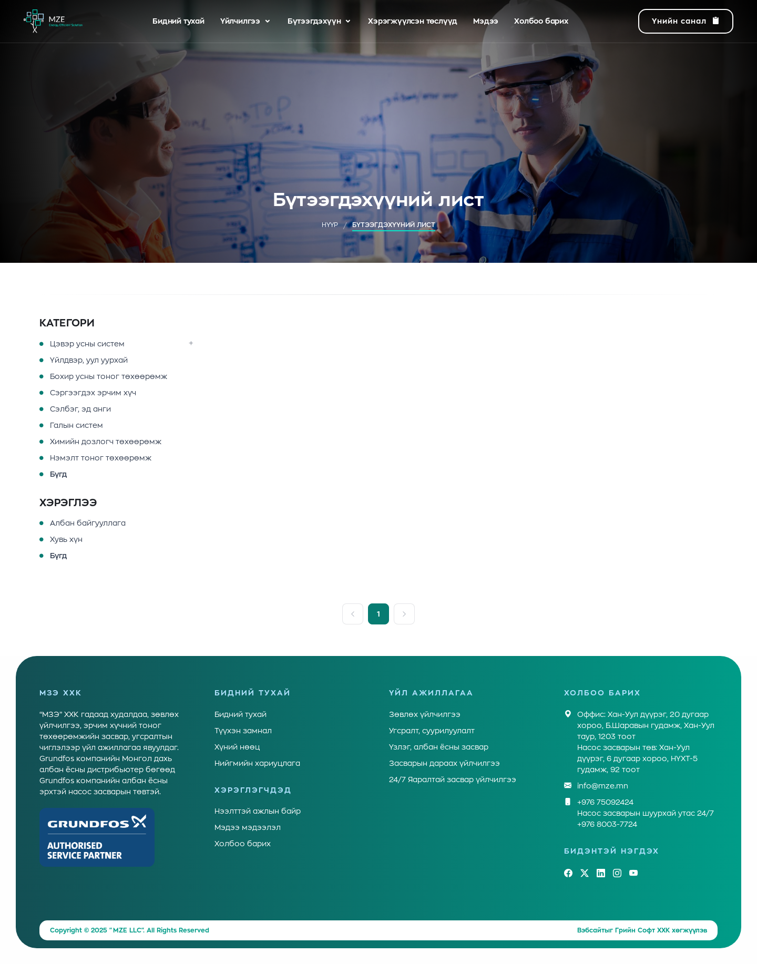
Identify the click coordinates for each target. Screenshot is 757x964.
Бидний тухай (178, 21)
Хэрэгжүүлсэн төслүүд (412, 21)
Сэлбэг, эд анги (80, 409)
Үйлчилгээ (240, 21)
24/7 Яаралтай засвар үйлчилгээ (452, 779)
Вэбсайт (591, 930)
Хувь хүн (66, 539)
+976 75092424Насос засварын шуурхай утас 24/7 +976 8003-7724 (645, 812)
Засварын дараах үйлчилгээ (444, 763)
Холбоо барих (541, 21)
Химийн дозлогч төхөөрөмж (105, 441)
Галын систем (76, 425)
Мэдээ (485, 21)
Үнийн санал (686, 21)
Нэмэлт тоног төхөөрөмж (100, 458)
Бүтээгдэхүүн (314, 21)
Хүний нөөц (237, 747)
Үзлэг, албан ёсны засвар (438, 747)
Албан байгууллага (88, 523)
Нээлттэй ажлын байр (257, 811)
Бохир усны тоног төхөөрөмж (108, 376)
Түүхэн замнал (243, 730)
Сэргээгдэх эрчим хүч (93, 392)
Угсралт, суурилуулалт (432, 730)
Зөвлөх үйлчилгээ (425, 714)
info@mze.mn (602, 786)
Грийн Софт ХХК (642, 930)
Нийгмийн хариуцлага (257, 763)
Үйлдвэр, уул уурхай (89, 360)
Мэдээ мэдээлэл (247, 827)
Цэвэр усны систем (87, 343)
